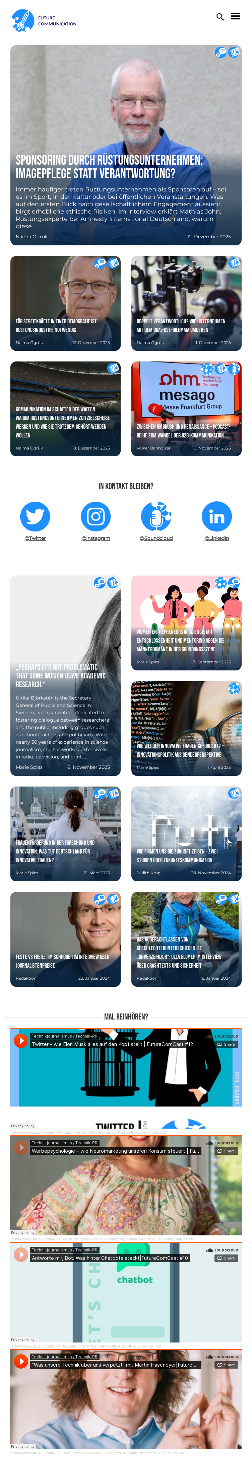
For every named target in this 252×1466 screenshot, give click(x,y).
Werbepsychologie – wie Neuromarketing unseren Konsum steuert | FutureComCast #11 (128, 1239)
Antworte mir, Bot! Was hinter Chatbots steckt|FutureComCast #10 (112, 1346)
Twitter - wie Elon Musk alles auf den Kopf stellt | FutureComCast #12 (114, 1132)
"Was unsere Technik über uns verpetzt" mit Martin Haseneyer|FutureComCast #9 (123, 1453)
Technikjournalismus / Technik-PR (35, 1132)
